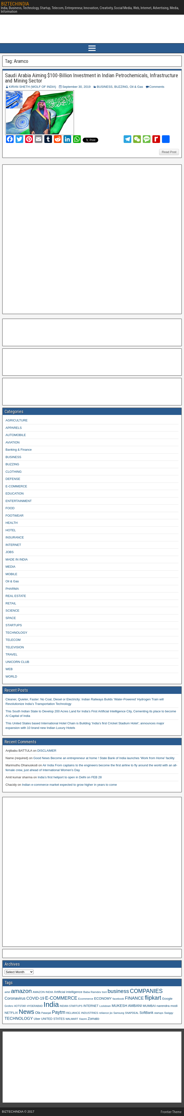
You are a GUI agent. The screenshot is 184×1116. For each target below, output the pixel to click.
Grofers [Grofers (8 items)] (9, 1005)
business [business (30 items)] (118, 991)
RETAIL (11, 603)
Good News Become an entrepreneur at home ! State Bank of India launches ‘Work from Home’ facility (103, 758)
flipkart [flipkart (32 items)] (153, 998)
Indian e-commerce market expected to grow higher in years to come (69, 784)
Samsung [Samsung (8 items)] (118, 1012)
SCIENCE (12, 610)
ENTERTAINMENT (19, 501)
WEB (9, 669)
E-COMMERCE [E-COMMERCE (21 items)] (61, 998)
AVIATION (13, 442)
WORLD (11, 676)
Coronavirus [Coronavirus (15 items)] (15, 998)
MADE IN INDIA (17, 559)
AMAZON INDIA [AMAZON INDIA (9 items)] (43, 991)
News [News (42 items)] (26, 1011)
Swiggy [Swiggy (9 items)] (168, 1012)
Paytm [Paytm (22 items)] (58, 1012)
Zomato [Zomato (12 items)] (93, 1019)
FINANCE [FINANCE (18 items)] (134, 998)
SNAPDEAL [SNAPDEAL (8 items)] (132, 1012)
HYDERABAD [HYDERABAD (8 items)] (35, 1005)
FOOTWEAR (14, 515)
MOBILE (11, 574)
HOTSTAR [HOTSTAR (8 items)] (20, 1005)
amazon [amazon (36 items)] (21, 991)
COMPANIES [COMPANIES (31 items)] (146, 991)
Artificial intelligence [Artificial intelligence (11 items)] (68, 992)
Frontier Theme (171, 1112)
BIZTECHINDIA (15, 4)
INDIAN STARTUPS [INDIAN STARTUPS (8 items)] (71, 1005)
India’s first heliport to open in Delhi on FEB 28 (70, 777)
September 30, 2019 (76, 87)
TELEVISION (15, 647)
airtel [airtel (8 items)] (7, 992)
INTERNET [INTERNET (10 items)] (90, 1006)
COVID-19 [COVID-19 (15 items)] (35, 998)
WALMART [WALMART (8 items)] (71, 1018)
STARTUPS (14, 625)
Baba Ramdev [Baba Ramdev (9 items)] (92, 991)
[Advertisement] (40, 239)
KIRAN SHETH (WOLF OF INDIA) (32, 87)
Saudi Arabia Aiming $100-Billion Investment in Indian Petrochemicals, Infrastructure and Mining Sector (91, 78)
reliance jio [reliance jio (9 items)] (105, 1012)
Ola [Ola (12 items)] (37, 1013)
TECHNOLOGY (16, 632)
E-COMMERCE (16, 486)
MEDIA (10, 566)
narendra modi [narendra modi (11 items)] (167, 1006)
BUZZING (121, 87)
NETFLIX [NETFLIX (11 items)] (11, 1013)
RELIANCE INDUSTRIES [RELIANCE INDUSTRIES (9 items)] (82, 1012)
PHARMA (12, 588)
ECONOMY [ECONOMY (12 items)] (103, 998)
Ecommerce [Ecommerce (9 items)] (85, 998)
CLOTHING (14, 471)
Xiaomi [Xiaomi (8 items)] (83, 1018)
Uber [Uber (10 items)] (37, 1019)
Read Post (169, 152)
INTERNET (13, 545)
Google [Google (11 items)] (167, 998)
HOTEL (11, 530)
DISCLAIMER (46, 750)
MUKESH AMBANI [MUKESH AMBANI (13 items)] (127, 1006)
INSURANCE (15, 537)
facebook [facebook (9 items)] (118, 998)
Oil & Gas (136, 87)
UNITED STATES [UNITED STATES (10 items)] (53, 1019)
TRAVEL (11, 654)
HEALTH (11, 523)
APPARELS (14, 428)
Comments (156, 87)
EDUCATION (15, 493)
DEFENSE (13, 479)
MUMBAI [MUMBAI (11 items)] (149, 1006)
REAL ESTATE (16, 596)
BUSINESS (105, 87)
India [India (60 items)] (51, 1004)
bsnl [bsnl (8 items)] (104, 992)
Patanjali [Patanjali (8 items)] (46, 1012)
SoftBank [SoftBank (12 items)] (146, 1013)
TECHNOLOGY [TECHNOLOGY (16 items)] (19, 1018)
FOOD (10, 508)
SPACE (11, 618)
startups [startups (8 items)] (158, 1012)
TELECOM (13, 640)
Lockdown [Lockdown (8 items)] (105, 1005)
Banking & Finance (19, 449)
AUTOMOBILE (16, 435)
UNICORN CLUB (17, 662)
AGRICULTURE (17, 420)
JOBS (10, 552)
